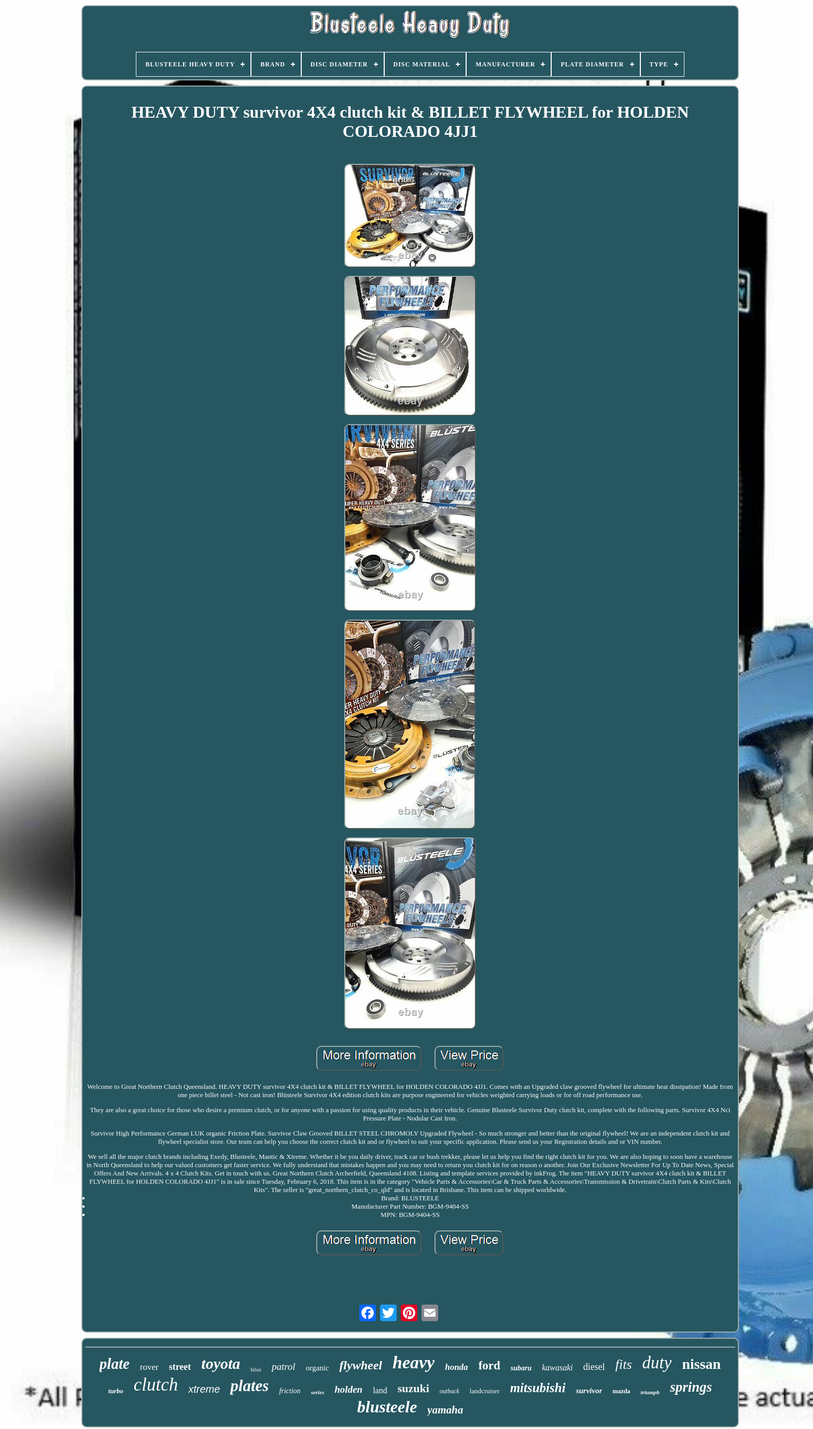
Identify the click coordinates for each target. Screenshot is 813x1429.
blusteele (387, 1406)
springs (691, 1387)
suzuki (413, 1388)
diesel (594, 1367)
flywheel (360, 1365)
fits (623, 1364)
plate (115, 1363)
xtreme (204, 1389)
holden (348, 1389)
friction (289, 1391)
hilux (255, 1369)
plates (249, 1386)
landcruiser (485, 1391)
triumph (650, 1392)
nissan (701, 1364)
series (318, 1392)
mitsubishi (538, 1388)
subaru (521, 1368)
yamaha (445, 1410)
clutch (156, 1385)
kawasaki (557, 1367)
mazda (621, 1391)
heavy (413, 1362)
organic (317, 1368)
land (380, 1390)
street (180, 1367)
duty (657, 1362)
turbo (115, 1391)
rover (149, 1367)
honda (456, 1367)
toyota (220, 1363)
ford (489, 1365)
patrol (284, 1366)
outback (449, 1391)
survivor (589, 1390)
